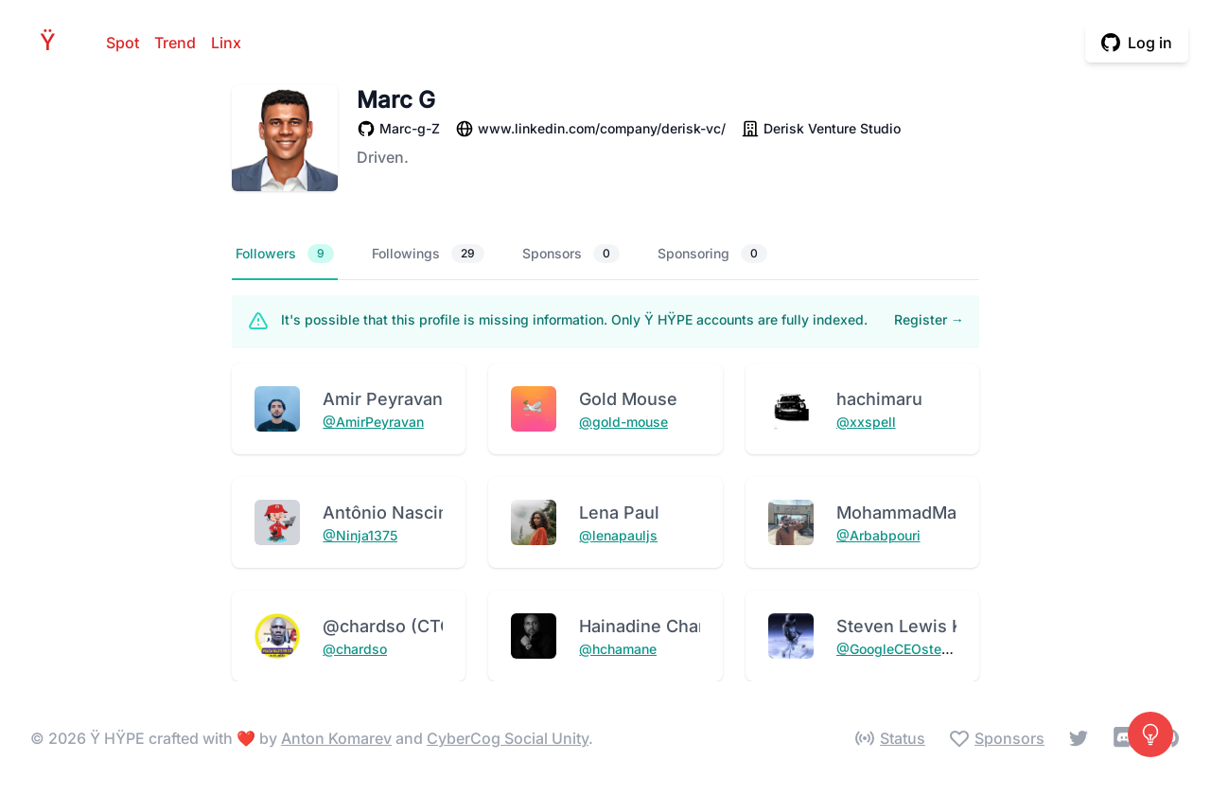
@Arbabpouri (878, 535)
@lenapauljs (618, 535)
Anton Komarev (336, 738)
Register (929, 319)
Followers (285, 253)
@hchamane (618, 649)
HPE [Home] (53, 42)
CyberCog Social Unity (507, 738)
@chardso (355, 649)
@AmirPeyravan (373, 422)
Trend (175, 42)
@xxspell (866, 422)
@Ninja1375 (360, 535)
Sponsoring (712, 253)
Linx (226, 42)
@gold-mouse (623, 422)
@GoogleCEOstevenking (914, 649)
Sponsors (571, 253)
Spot (122, 42)
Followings (428, 253)
